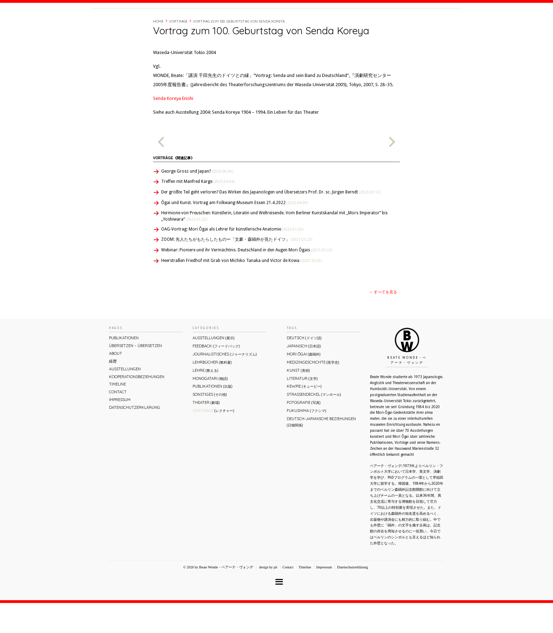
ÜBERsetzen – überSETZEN (135, 375)
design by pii (267, 597)
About (348, 22)
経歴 (365, 22)
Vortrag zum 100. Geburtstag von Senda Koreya (239, 51)
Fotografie (304, 432)
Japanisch (304, 376)
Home (158, 51)
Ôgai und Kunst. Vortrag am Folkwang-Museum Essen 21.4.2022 (234, 232)
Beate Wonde (136, 23)
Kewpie (304, 416)
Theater (206, 432)
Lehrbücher (212, 392)
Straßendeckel (314, 424)
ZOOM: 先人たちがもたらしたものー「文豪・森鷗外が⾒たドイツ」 (236, 269)
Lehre (205, 400)
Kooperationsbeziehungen (136, 406)
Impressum (119, 429)
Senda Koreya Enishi (173, 128)
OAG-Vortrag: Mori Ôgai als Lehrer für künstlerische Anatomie (232, 259)
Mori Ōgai (304, 384)
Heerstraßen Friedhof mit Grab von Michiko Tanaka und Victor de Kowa (241, 290)
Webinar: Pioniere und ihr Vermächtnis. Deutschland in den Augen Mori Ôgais (246, 279)
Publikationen (124, 367)
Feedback (216, 376)
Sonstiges (210, 424)
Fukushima (306, 440)
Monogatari (210, 408)
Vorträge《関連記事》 (173, 188)
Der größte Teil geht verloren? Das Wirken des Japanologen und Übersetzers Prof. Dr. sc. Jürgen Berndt (270, 222)
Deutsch (304, 367)
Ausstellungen (125, 398)
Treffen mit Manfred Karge (198, 211)
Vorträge (178, 51)
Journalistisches (225, 384)
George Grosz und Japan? (197, 201)
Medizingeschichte (313, 392)
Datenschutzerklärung (134, 437)
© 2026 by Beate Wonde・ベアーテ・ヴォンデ (218, 597)
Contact (408, 22)
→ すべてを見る (383, 322)
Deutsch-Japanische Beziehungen (321, 451)
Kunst (298, 400)
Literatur (302, 408)
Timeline (384, 22)
